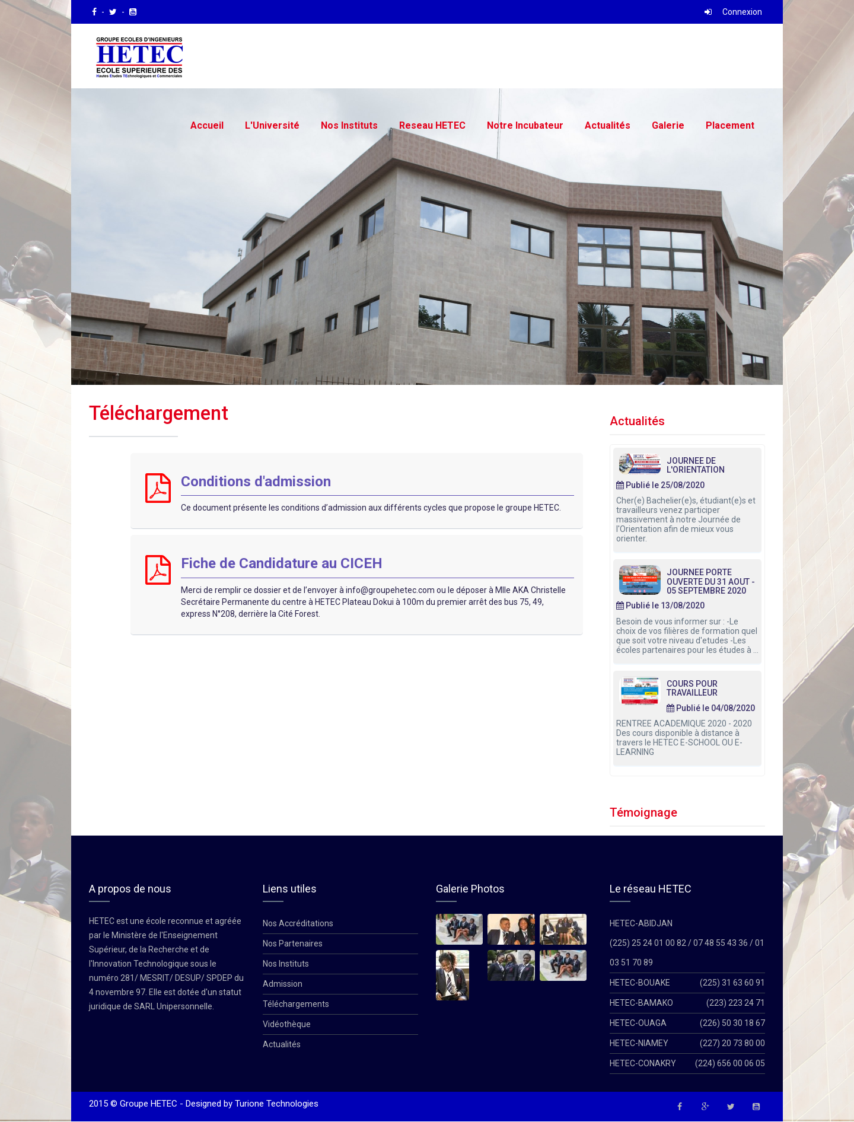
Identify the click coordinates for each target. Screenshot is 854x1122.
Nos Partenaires (293, 944)
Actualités (607, 125)
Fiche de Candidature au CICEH (282, 564)
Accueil (207, 125)
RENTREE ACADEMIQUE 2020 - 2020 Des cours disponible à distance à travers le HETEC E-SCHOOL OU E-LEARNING (684, 738)
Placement (730, 125)
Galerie (668, 125)
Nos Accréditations (298, 924)
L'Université (272, 125)
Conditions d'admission (256, 482)
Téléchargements (296, 1004)
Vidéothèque (287, 1024)
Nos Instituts (349, 125)
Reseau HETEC (432, 125)
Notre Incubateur (525, 125)
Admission (282, 984)
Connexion (742, 12)
